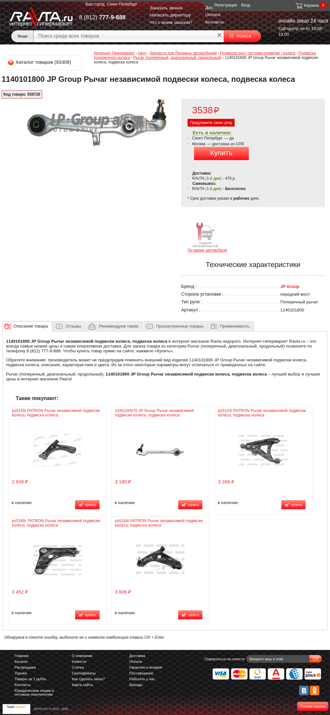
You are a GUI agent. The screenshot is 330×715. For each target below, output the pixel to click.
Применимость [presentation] (234, 326)
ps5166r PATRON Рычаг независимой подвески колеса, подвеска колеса (56, 523)
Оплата (212, 14)
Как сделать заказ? (88, 679)
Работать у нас (142, 679)
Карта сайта (82, 685)
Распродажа (25, 667)
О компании (82, 656)
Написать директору (170, 15)
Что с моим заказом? (171, 22)
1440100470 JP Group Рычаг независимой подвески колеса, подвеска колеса (154, 412)
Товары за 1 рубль (30, 679)
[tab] (28, 326)
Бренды (136, 685)
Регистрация (225, 5)
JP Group (290, 286)
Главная (22, 656)
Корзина (307, 5)
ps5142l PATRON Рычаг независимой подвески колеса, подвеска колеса (262, 412)
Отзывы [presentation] (73, 326)
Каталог (21, 661)
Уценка (21, 673)
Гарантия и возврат (146, 667)
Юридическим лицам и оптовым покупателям (34, 692)
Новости (79, 661)
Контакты (214, 22)
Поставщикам (141, 673)
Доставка (137, 656)
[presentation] (30, 326)
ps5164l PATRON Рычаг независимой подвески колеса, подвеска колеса (159, 523)
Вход (245, 5)
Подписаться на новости (224, 659)
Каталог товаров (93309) (40, 62)
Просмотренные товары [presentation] (179, 326)
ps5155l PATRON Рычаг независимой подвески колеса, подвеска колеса (56, 412)
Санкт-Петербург (122, 4)
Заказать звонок (166, 7)
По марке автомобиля (207, 237)
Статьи (78, 667)
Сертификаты (84, 673)
